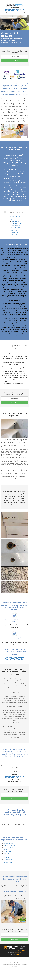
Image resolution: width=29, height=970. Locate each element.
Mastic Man (15, 234)
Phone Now (14, 935)
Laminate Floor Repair (15, 223)
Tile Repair (6, 850)
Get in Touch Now (14, 56)
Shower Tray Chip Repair (15, 218)
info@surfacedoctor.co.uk (8, 964)
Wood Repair (15, 221)
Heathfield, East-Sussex (14, 962)
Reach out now (14, 795)
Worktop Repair (15, 229)
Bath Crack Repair (15, 227)
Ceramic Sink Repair (15, 225)
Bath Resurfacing (15, 220)
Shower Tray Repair (15, 216)
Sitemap (14, 966)
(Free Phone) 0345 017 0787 (14, 960)
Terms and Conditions (21, 964)
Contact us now (14, 398)
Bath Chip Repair (15, 230)
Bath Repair (15, 232)
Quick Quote (14, 60)
